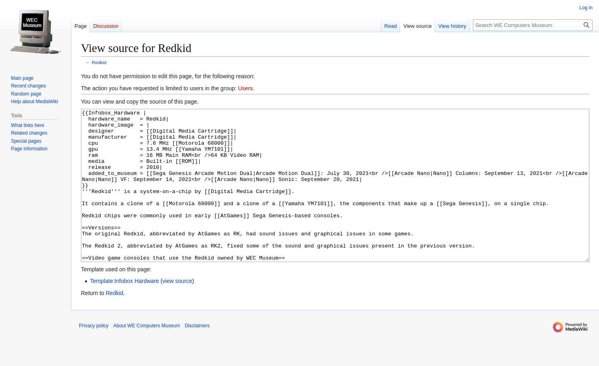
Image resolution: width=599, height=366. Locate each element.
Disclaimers (197, 356)
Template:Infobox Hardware (124, 311)
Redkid (99, 62)
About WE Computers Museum (146, 356)
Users (245, 88)
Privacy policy (93, 356)
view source (177, 311)
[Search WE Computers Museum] (533, 25)
